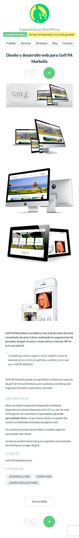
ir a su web (39, 501)
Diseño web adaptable (23, 482)
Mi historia (41, 43)
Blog (55, 43)
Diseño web (44, 476)
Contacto (68, 43)
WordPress (48, 409)
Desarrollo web (19, 476)
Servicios (26, 43)
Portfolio (11, 43)
